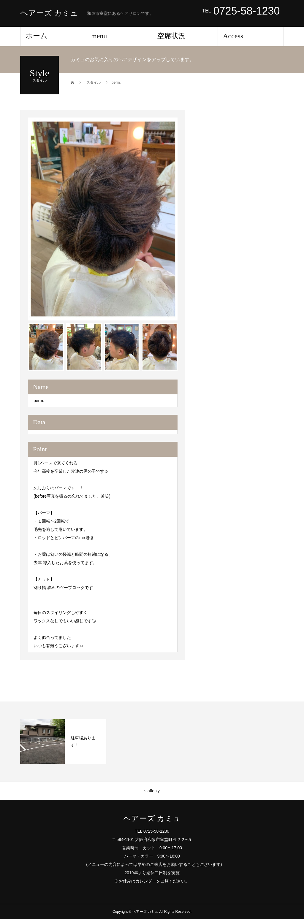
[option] (103, 219)
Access (233, 36)
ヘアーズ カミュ (49, 13)
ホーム (37, 36)
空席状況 (171, 36)
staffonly (152, 790)
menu (99, 36)
